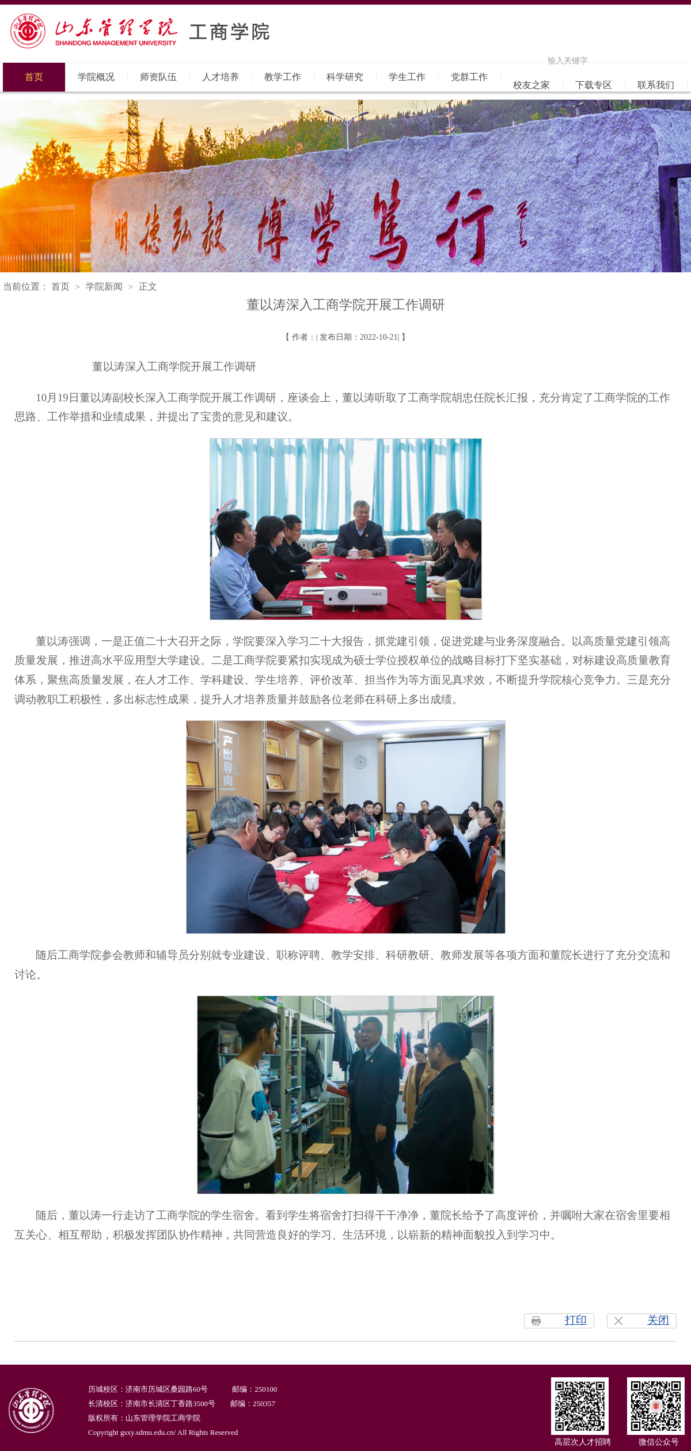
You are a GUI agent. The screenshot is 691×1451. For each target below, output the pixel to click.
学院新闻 (104, 286)
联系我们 (655, 85)
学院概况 (96, 77)
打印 (576, 1320)
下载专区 (593, 85)
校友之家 (531, 85)
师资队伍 (158, 77)
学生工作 (407, 77)
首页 (34, 77)
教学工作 (282, 77)
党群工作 (469, 77)
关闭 (658, 1320)
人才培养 (220, 77)
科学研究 (344, 77)
